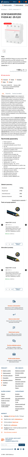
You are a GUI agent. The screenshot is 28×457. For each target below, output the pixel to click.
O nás (16, 402)
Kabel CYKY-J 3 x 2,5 (11, 267)
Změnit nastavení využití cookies (5, 405)
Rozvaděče (5, 377)
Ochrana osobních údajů (19, 409)
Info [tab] (3, 93)
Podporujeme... (19, 406)
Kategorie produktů (20, 370)
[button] (14, 2)
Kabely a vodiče (7, 370)
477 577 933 (12, 416)
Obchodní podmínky (20, 381)
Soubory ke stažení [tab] (17, 93)
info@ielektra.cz (18, 419)
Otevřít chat (15, 422)
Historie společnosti (20, 404)
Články (17, 388)
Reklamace (18, 379)
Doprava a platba (19, 373)
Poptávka (3, 402)
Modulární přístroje (7, 380)
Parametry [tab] (8, 93)
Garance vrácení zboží (20, 377)
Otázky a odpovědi (5, 398)
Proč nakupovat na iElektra (19, 399)
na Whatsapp (14, 425)
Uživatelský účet (19, 383)
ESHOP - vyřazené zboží (14, 9)
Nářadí (4, 385)
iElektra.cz (5, 9)
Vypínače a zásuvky (8, 375)
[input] (9, 244)
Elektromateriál (7, 373)
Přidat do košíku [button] (18, 244)
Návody (3, 394)
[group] (14, 225)
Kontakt (17, 375)
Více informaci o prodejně (10, 432)
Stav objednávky (19, 385)
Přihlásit (21, 444)
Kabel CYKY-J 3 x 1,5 (11, 222)
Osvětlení (5, 382)
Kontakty (17, 394)
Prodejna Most (18, 396)
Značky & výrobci (5, 400)
